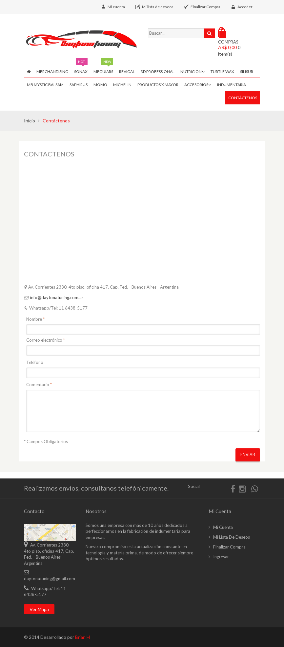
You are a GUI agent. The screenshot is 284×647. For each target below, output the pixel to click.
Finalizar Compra (205, 6)
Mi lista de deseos (157, 6)
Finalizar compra (229, 546)
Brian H (82, 637)
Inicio (29, 120)
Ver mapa (39, 609)
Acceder (245, 6)
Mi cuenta (116, 6)
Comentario (37, 384)
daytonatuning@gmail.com (49, 578)
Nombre (34, 319)
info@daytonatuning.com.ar (56, 297)
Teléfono (34, 362)
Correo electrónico (44, 340)
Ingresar (221, 556)
